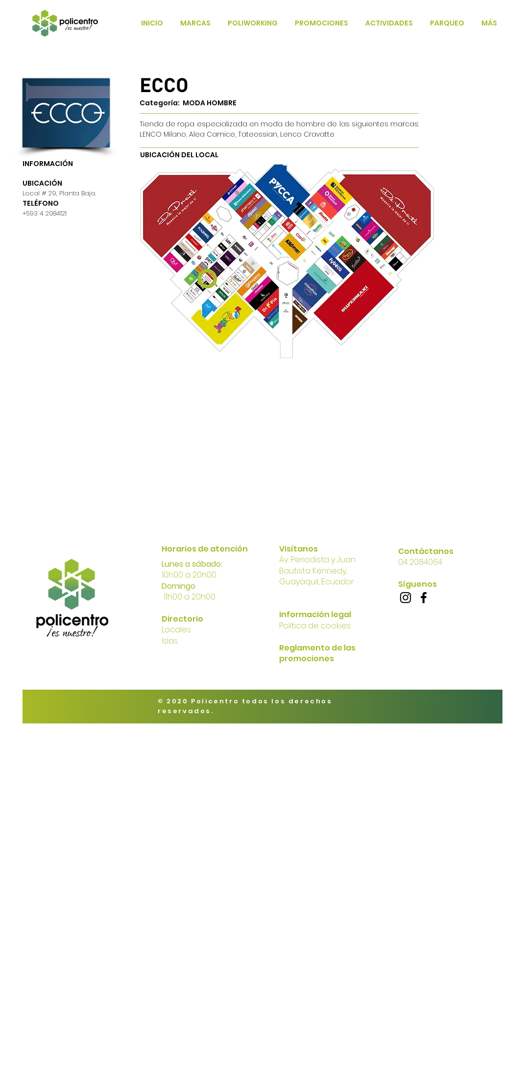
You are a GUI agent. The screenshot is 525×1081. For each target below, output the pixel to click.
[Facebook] (423, 597)
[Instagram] (405, 597)
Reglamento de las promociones (317, 653)
